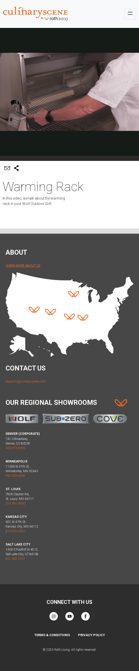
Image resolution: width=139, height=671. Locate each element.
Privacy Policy (91, 635)
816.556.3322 (15, 531)
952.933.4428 (15, 476)
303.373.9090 (15, 448)
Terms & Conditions (52, 635)
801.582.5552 (15, 559)
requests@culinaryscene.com (26, 381)
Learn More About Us (23, 265)
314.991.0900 (15, 503)
